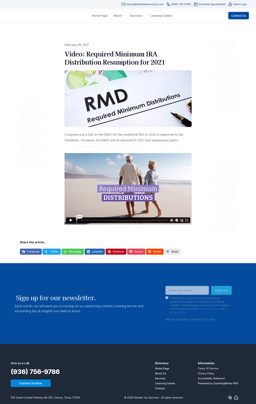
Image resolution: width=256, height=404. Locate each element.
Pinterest (116, 251)
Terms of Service (205, 308)
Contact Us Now (30, 383)
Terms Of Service (208, 368)
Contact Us (238, 15)
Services (160, 378)
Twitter (51, 251)
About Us (160, 373)
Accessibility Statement (211, 378)
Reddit (154, 251)
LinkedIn (95, 251)
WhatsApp (73, 251)
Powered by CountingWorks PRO (218, 383)
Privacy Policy (173, 312)
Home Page (162, 368)
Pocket (136, 251)
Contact (160, 388)
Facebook (30, 251)
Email (172, 251)
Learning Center (165, 383)
